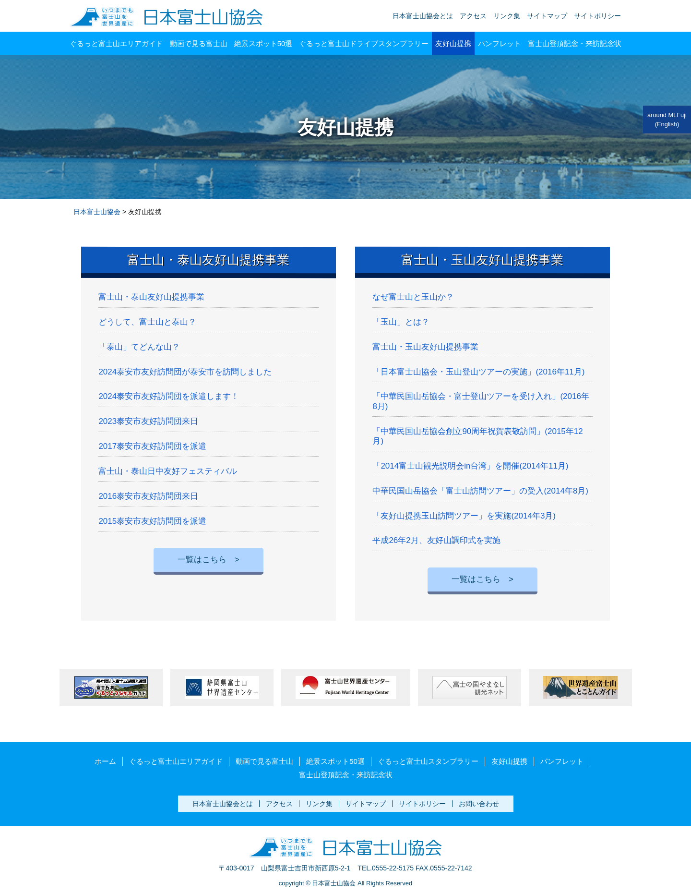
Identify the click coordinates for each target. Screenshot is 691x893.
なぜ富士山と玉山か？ (413, 297)
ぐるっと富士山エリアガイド (116, 43)
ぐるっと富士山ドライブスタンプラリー (364, 43)
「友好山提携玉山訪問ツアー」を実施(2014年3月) (464, 515)
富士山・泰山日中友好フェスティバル (167, 471)
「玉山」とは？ (400, 321)
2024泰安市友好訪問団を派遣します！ (168, 396)
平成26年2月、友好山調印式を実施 (436, 540)
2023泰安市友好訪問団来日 (148, 421)
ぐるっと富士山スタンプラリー (428, 761)
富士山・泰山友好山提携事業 (208, 260)
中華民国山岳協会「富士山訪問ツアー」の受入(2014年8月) (480, 490)
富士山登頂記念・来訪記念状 (574, 43)
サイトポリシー (597, 16)
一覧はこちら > (208, 559)
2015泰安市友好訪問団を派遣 (152, 521)
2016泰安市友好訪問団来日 (148, 496)
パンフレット (499, 43)
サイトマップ (547, 16)
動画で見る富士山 (198, 43)
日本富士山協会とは (423, 16)
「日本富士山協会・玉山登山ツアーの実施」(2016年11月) (478, 371)
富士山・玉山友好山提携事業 (482, 260)
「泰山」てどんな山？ (139, 346)
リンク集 (506, 16)
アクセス (473, 16)
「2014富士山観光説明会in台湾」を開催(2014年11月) (470, 466)
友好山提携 (453, 43)
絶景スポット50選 (263, 43)
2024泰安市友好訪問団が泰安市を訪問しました (185, 371)
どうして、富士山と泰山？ (147, 321)
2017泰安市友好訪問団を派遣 (152, 446)
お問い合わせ (479, 804)
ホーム (105, 761)
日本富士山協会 (96, 212)
